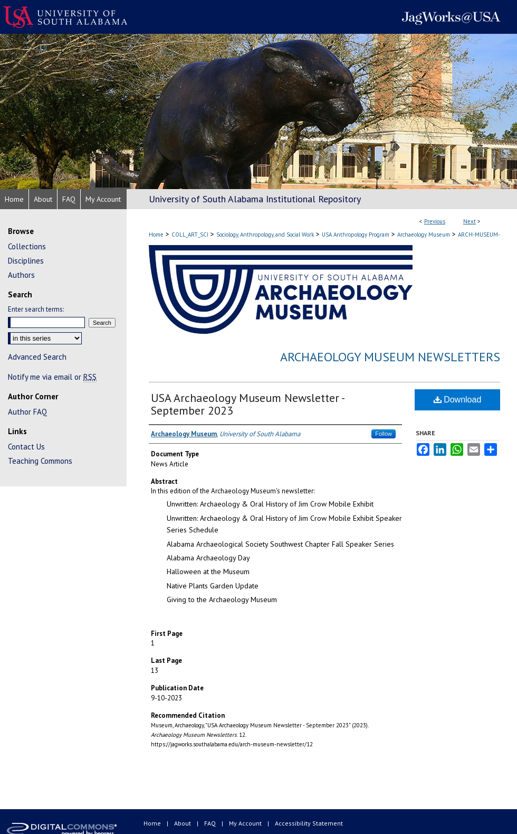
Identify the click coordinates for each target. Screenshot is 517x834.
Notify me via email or (52, 377)
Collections (27, 246)
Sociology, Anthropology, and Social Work (265, 234)
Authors (21, 275)
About (183, 823)
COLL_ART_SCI (189, 234)
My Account (246, 823)
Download (458, 399)
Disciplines (26, 261)
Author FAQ (27, 412)
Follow (383, 433)
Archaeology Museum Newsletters (390, 357)
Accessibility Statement (309, 823)
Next (469, 221)
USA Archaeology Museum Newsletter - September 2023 (247, 404)
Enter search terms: (36, 309)
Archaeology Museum (423, 234)
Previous (434, 221)
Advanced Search (37, 357)
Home (156, 234)
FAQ (210, 823)
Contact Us (26, 447)
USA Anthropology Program (355, 234)
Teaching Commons (40, 461)
